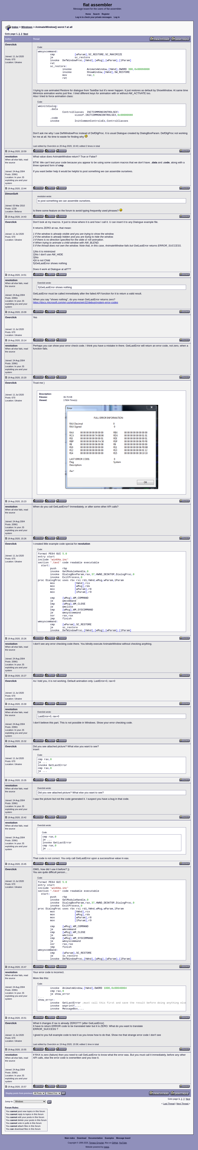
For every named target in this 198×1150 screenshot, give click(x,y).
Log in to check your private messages (93, 17)
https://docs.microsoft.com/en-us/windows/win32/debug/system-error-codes (75, 302)
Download (81, 1138)
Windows (27, 27)
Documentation (96, 1138)
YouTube (123, 1143)
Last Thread (169, 1103)
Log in (117, 17)
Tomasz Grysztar (96, 1143)
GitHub (115, 1143)
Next (25, 34)
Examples (109, 1138)
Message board (123, 1138)
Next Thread (182, 1103)
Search (96, 14)
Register (105, 14)
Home (88, 14)
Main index (70, 1138)
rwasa (106, 1147)
